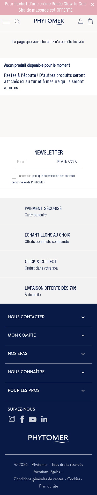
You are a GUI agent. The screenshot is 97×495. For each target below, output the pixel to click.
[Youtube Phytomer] (32, 419)
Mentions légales (47, 472)
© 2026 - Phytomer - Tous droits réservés (48, 464)
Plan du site (48, 486)
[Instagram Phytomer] (12, 419)
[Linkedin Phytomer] (44, 419)
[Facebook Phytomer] (22, 419)
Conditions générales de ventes (39, 479)
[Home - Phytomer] (49, 23)
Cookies (73, 479)
